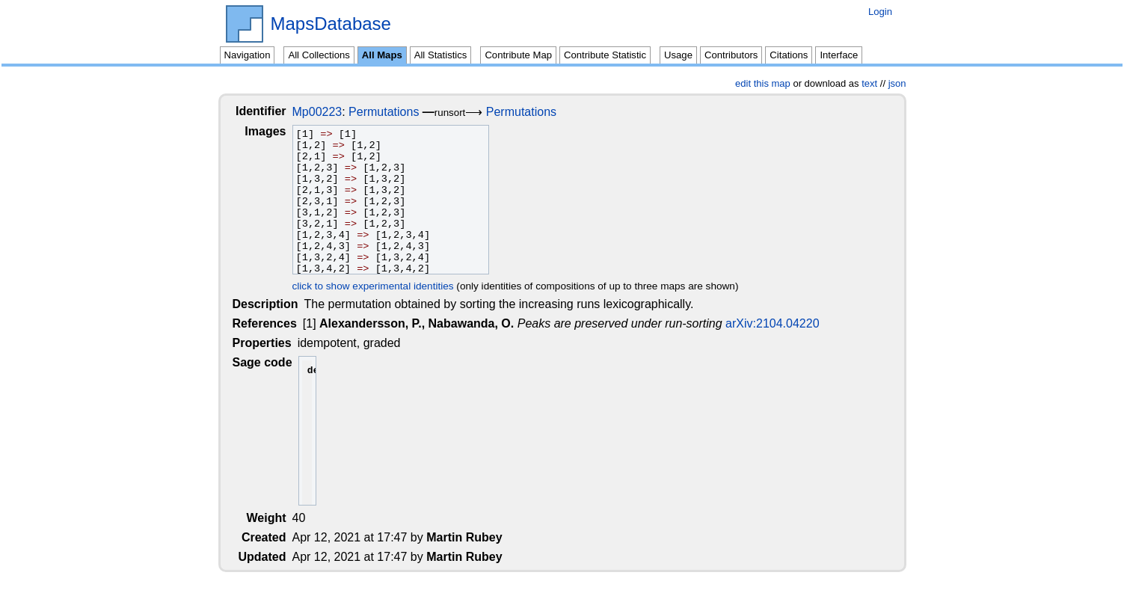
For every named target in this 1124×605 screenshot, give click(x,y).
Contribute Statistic (605, 55)
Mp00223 (329, 111)
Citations (789, 55)
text (869, 83)
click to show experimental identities (385, 286)
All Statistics (440, 55)
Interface (839, 55)
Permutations (395, 111)
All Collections (318, 55)
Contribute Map (518, 55)
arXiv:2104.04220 (773, 323)
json (897, 83)
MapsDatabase (331, 24)
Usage (678, 55)
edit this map (762, 83)
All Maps (382, 55)
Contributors (731, 55)
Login (880, 11)
